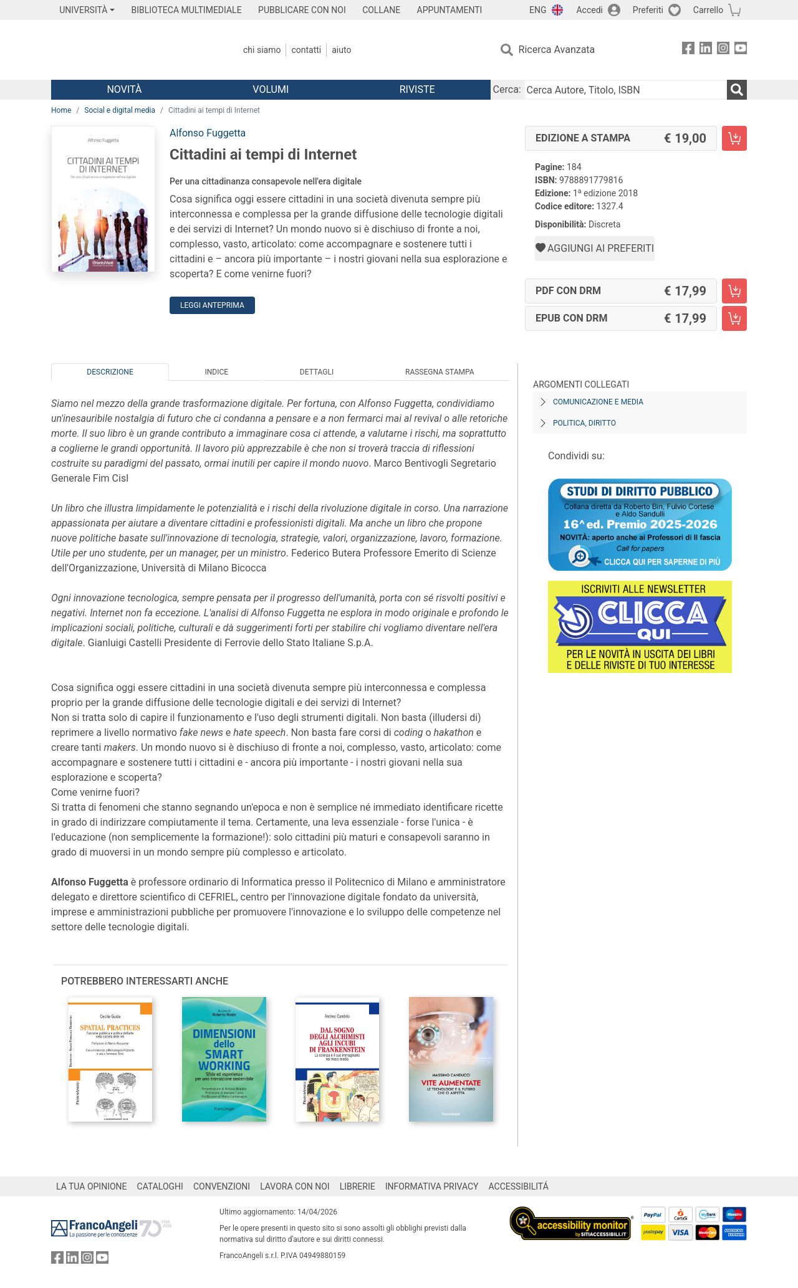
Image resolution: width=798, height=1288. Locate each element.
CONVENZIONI (221, 1186)
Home (61, 110)
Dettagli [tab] (317, 372)
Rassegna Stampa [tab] (439, 372)
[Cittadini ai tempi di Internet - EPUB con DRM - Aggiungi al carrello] (734, 318)
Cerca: (507, 89)
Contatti (306, 50)
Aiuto (341, 50)
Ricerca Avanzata (557, 49)
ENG (537, 10)
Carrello (708, 10)
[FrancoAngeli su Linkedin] (705, 50)
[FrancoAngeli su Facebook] (688, 50)
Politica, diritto (584, 423)
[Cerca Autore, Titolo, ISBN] (625, 90)
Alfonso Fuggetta (208, 133)
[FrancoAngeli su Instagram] (723, 50)
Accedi (589, 10)
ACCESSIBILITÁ (519, 1186)
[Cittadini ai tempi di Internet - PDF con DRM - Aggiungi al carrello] (734, 291)
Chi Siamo (262, 50)
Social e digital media (119, 110)
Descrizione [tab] (110, 372)
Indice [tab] (216, 372)
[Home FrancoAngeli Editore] (133, 50)
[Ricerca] (737, 90)
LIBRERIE (357, 1186)
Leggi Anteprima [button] (212, 305)
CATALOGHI (160, 1186)
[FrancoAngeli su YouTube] (740, 50)
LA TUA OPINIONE (91, 1186)
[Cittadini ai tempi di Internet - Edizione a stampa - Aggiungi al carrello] (734, 138)
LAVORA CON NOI (295, 1186)
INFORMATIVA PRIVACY (432, 1186)
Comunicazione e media (598, 402)
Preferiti (648, 10)
